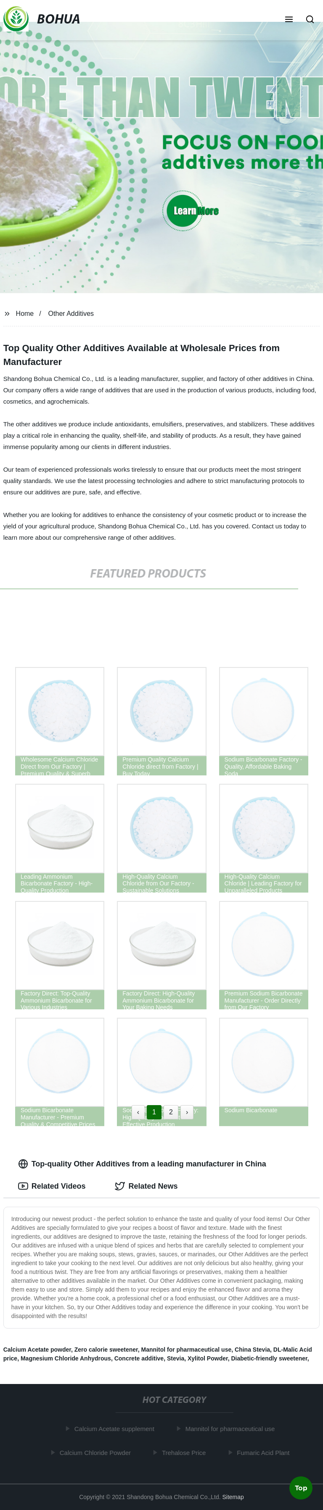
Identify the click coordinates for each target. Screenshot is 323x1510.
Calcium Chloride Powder (96, 1452)
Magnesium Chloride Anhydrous (66, 1358)
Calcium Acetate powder (37, 1349)
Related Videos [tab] (52, 1186)
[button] (289, 20)
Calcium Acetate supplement (116, 1428)
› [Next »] (187, 1112)
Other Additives (71, 313)
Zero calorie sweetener (106, 1349)
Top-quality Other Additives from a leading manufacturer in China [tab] (142, 1164)
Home (25, 313)
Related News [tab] (146, 1186)
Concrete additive (139, 1358)
